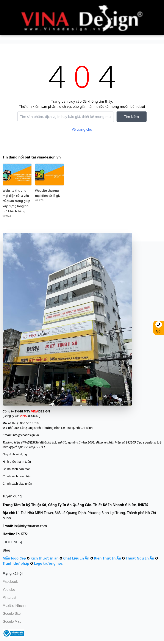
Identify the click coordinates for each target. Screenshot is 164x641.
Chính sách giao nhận (17, 483)
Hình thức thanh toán (17, 461)
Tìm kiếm (131, 116)
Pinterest (9, 597)
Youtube (9, 589)
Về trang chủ (82, 129)
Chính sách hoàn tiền (17, 476)
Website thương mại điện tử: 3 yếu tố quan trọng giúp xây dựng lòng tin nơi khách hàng (16, 200)
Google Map (12, 621)
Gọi (158, 327)
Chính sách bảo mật (16, 469)
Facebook (10, 581)
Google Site (12, 613)
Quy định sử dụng (15, 454)
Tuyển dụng (12, 496)
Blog (6, 550)
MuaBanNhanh (14, 605)
